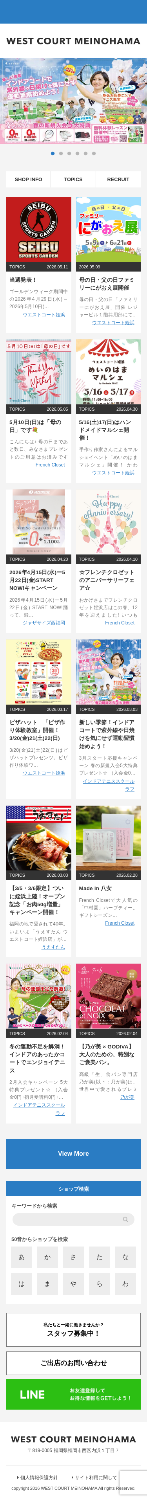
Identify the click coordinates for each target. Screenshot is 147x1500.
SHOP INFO (28, 179)
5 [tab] (86, 154)
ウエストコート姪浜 (44, 315)
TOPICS (73, 179)
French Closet (50, 465)
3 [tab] (69, 154)
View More (73, 1153)
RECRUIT (118, 179)
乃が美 (127, 1097)
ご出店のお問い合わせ (73, 1362)
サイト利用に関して (96, 1477)
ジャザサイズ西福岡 (44, 623)
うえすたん (53, 947)
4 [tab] (78, 154)
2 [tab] (61, 154)
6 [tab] (94, 154)
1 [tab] (53, 154)
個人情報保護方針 (39, 1477)
